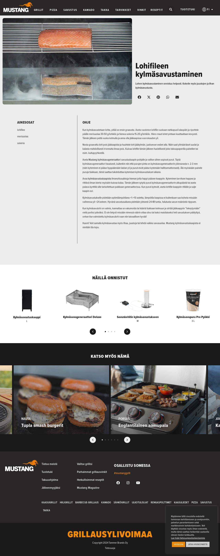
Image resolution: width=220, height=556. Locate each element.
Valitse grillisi (84, 464)
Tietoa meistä (49, 464)
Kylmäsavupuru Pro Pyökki (193, 317)
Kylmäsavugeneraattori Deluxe (82, 317)
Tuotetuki (187, 9)
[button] (171, 9)
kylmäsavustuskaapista (99, 178)
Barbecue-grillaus (87, 502)
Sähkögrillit (121, 502)
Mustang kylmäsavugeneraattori (105, 159)
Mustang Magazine (88, 487)
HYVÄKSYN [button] (178, 544)
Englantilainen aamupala (143, 425)
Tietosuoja (110, 548)
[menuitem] (208, 9)
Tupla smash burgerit (42, 425)
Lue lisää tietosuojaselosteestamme (188, 537)
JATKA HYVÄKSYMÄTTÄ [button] (197, 544)
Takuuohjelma (50, 480)
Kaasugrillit (49, 502)
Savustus (206, 502)
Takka (46, 510)
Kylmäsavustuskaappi (26, 317)
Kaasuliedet (181, 502)
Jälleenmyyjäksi (51, 487)
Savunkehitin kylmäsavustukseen (138, 317)
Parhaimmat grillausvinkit (92, 472)
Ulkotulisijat (140, 502)
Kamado (106, 502)
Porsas (124, 418)
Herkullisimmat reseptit (90, 480)
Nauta (26, 418)
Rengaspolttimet (161, 502)
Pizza (194, 502)
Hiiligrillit (66, 502)
